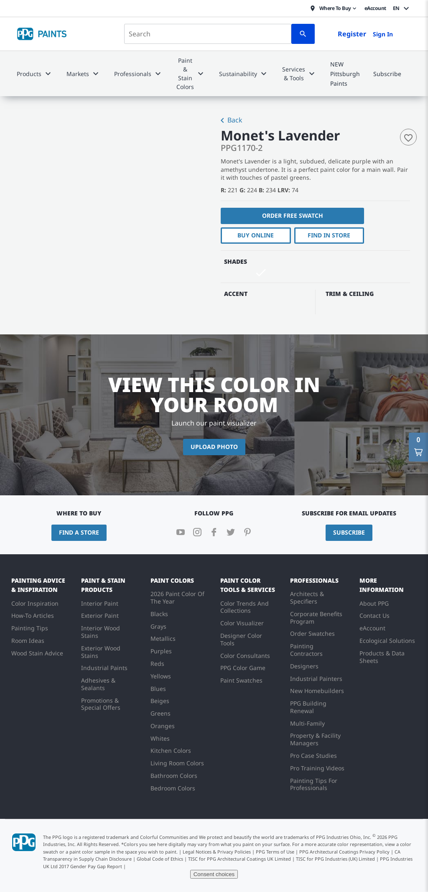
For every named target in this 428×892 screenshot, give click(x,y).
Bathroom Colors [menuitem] (173, 776)
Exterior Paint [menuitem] (100, 615)
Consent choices (214, 874)
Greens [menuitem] (160, 713)
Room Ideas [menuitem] (27, 641)
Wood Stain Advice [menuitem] (37, 653)
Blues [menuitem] (158, 689)
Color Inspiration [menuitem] (35, 603)
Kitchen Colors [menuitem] (170, 750)
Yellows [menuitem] (160, 676)
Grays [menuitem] (158, 626)
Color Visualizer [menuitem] (242, 623)
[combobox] (207, 34)
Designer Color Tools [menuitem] (241, 639)
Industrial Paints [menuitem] (104, 668)
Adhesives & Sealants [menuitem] (98, 684)
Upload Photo (214, 447)
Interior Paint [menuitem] (99, 603)
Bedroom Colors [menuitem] (172, 788)
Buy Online (255, 235)
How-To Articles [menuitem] (32, 615)
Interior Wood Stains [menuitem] (100, 632)
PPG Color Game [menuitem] (242, 668)
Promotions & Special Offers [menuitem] (100, 704)
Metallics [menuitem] (163, 638)
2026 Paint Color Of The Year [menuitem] (177, 597)
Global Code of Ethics (160, 859)
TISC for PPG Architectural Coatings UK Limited (239, 859)
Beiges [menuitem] (159, 701)
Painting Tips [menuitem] (29, 628)
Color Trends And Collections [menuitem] (244, 607)
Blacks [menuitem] (159, 614)
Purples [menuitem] (161, 651)
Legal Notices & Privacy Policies (217, 852)
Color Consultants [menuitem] (245, 656)
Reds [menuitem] (157, 664)
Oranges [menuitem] (162, 726)
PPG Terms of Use (275, 852)
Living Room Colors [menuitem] (177, 763)
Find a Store (79, 532)
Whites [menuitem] (160, 738)
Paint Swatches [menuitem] (241, 680)
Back (229, 120)
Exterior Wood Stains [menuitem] (100, 652)
